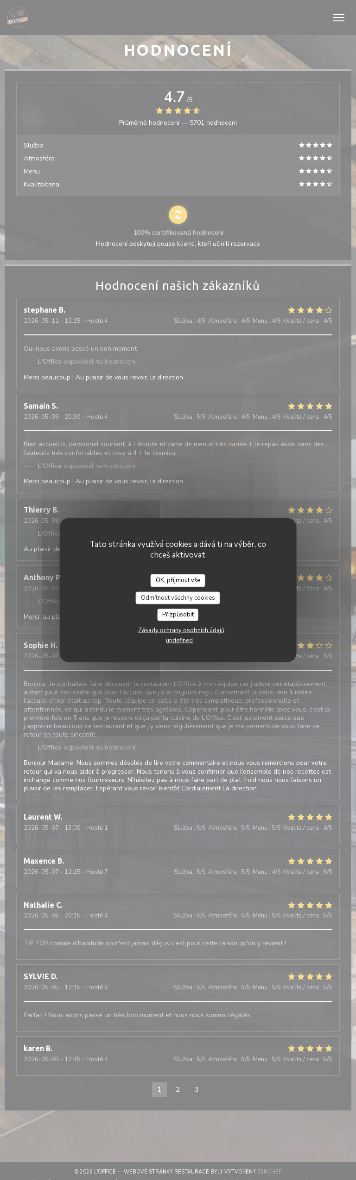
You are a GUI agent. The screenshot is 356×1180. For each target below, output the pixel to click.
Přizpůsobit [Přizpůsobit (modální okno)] (178, 614)
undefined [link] (179, 640)
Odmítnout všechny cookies (178, 597)
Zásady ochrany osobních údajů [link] (181, 630)
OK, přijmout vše (178, 580)
